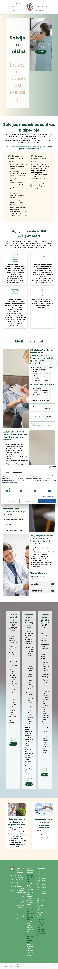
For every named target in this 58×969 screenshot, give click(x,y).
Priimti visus (47, 501)
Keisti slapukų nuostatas (48, 965)
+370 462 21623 (36, 426)
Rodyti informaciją (48, 496)
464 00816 (36, 578)
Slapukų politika (38, 965)
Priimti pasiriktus (29, 501)
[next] (49, 44)
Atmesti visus (10, 501)
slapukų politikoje (12, 482)
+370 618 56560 (48, 426)
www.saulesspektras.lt (15, 966)
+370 (31, 578)
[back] (33, 44)
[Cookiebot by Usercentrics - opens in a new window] (49, 467)
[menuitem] (19, 3)
